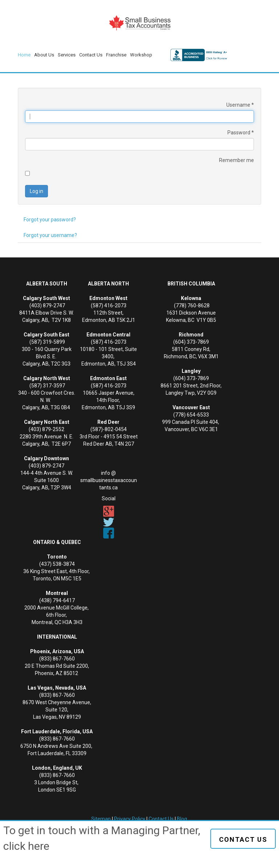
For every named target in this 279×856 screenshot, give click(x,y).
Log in (36, 191)
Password (240, 132)
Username (240, 105)
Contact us (243, 839)
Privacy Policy (129, 819)
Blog (182, 819)
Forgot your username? (50, 235)
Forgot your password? (50, 219)
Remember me (236, 160)
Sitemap (101, 819)
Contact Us (161, 819)
